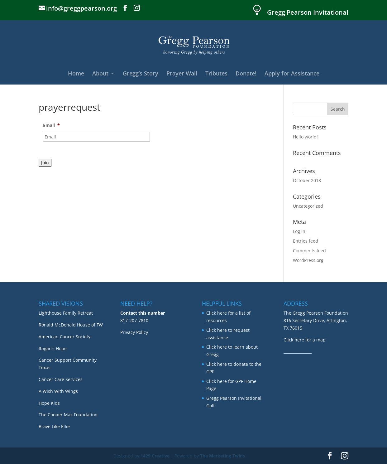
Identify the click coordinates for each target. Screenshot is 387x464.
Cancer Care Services (61, 379)
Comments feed (309, 251)
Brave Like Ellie (54, 426)
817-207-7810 (134, 320)
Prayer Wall (181, 74)
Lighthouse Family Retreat (66, 313)
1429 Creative (155, 456)
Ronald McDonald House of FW (71, 325)
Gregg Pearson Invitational (307, 13)
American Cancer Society (64, 337)
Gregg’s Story (140, 74)
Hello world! (305, 137)
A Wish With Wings (58, 391)
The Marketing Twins (222, 456)
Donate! (246, 74)
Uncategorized (308, 206)
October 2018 (307, 180)
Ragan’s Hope (53, 348)
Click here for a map (305, 340)
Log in (299, 231)
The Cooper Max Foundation (68, 415)
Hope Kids (49, 403)
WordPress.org (308, 260)
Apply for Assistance (292, 74)
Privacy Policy (134, 332)
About (100, 74)
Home (76, 74)
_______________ (298, 351)
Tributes (216, 74)
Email (51, 125)
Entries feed (305, 241)
